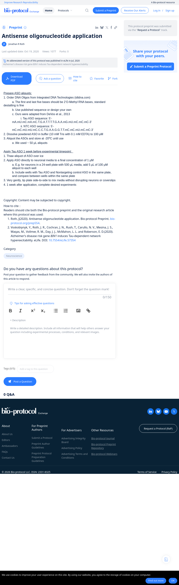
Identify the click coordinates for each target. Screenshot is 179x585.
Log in (156, 10)
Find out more (156, 580)
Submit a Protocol (42, 438)
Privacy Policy (169, 472)
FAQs (5, 451)
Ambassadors (10, 446)
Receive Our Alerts (135, 10)
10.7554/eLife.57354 (62, 240)
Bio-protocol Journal (103, 438)
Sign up (169, 10)
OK (173, 580)
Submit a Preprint (105, 10)
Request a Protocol (148, 30)
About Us (7, 434)
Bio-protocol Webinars (104, 454)
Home (48, 10)
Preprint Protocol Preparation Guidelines (42, 457)
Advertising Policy (71, 448)
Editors (6, 440)
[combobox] (48, 369)
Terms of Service (147, 472)
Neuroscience (14, 256)
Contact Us (8, 457)
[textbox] (35, 369)
